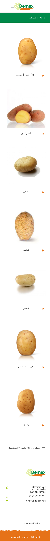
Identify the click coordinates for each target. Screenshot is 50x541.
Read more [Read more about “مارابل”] (43, 425)
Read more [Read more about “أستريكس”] (43, 133)
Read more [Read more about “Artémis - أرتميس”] (43, 75)
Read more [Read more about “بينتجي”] (43, 192)
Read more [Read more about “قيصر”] (43, 308)
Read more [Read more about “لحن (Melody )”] (43, 367)
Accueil (42, 18)
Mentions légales (32, 523)
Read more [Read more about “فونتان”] (43, 250)
